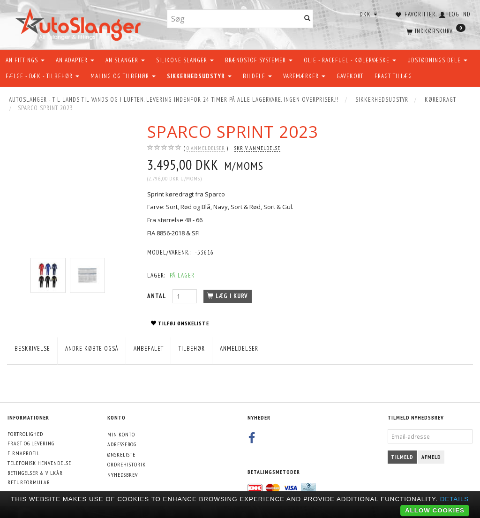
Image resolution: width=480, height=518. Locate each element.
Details (454, 499)
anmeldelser (206, 148)
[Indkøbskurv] (435, 30)
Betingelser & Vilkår (35, 472)
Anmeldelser (239, 349)
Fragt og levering (31, 443)
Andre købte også (92, 349)
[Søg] (307, 19)
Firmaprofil (24, 453)
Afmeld (431, 456)
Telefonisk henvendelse (39, 462)
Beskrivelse (32, 349)
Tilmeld (402, 456)
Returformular (29, 482)
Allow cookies (435, 510)
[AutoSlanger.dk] (79, 23)
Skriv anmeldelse (257, 147)
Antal (157, 296)
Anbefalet (149, 349)
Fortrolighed (25, 433)
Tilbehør (192, 349)
